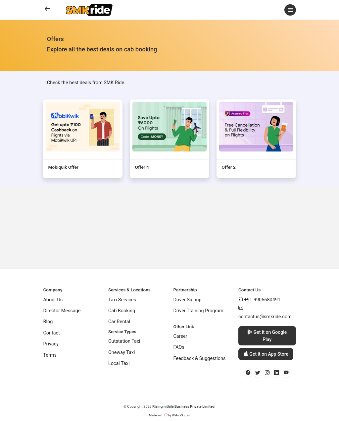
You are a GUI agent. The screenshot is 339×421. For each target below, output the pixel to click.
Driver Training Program (198, 311)
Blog (48, 322)
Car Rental (119, 322)
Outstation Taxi (124, 341)
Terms (50, 355)
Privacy (51, 344)
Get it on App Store (265, 354)
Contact (51, 333)
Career (180, 336)
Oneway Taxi (121, 352)
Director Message (61, 311)
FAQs (178, 347)
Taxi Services (122, 300)
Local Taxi (119, 363)
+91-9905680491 (262, 300)
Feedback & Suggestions (199, 358)
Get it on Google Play (267, 335)
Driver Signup (187, 300)
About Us (53, 300)
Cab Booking (121, 311)
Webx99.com (181, 415)
